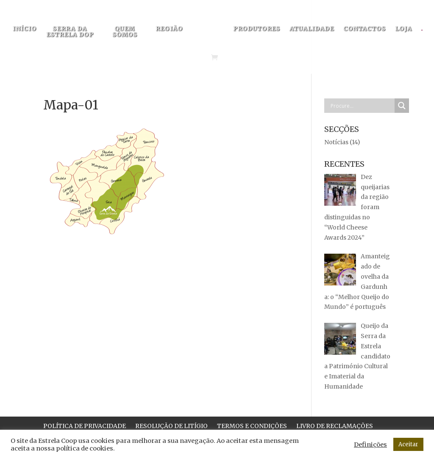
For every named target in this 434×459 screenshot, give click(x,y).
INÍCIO (24, 28)
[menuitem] (426, 32)
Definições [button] (370, 444)
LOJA (403, 28)
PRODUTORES (256, 28)
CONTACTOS (364, 28)
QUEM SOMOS (124, 31)
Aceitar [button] (408, 444)
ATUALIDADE (311, 28)
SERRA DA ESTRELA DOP (70, 31)
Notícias (336, 142)
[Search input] (361, 105)
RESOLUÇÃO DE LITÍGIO (171, 426)
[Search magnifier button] (402, 105)
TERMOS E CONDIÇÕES (252, 426)
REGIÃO (169, 28)
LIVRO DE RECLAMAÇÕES (334, 426)
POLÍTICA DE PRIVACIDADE (84, 426)
